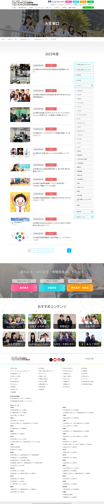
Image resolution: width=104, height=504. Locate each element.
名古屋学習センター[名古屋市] (71, 410)
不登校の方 (67, 387)
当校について (49, 7)
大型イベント (80, 187)
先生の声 (79, 80)
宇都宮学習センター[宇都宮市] (19, 428)
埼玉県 (12, 436)
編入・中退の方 (83, 4)
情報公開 (42, 389)
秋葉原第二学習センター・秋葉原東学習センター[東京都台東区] (27, 463)
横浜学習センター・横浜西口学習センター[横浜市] (24, 473)
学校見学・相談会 (80, 288)
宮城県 (12, 418)
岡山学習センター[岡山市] (70, 452)
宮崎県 (64, 481)
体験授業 (76, 1)
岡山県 (64, 449)
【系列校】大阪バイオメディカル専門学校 (21, 398)
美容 (78, 205)
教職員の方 (90, 4)
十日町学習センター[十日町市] (19, 484)
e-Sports (79, 90)
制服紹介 (14, 387)
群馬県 (12, 431)
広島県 (64, 439)
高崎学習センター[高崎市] (18, 434)
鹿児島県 (65, 486)
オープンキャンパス (39, 7)
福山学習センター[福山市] (70, 447)
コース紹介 (13, 7)
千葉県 (12, 444)
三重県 (64, 415)
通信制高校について (16, 373)
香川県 (64, 455)
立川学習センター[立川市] (18, 465)
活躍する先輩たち (72, 7)
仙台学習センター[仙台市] (18, 420)
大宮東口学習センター (25, 39)
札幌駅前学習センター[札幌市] (19, 412)
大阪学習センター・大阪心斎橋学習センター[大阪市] (76, 423)
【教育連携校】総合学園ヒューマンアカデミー (22, 401)
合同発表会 (80, 179)
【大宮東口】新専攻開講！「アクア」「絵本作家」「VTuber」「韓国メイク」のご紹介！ (49, 184)
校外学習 (79, 195)
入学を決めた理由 (82, 159)
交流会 (79, 151)
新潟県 (12, 476)
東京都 (12, 452)
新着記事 (79, 211)
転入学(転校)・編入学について (47, 371)
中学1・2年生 (68, 4)
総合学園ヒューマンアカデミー (84, 200)
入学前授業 (80, 163)
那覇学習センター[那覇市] (70, 497)
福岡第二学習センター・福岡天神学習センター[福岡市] (77, 473)
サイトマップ (85, 379)
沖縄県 (64, 492)
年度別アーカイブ (81, 217)
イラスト (79, 111)
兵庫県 (64, 434)
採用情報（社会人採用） (88, 381)
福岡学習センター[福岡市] (70, 471)
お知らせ (79, 99)
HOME (3, 39)
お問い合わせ (86, 376)
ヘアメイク (80, 135)
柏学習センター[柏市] (17, 449)
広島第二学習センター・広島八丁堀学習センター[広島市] (78, 444)
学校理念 (64, 7)
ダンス (78, 119)
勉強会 (79, 167)
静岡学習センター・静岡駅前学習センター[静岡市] (24, 489)
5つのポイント (57, 7)
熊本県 (64, 476)
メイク (78, 147)
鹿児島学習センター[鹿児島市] (71, 489)
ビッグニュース (81, 123)
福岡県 (64, 465)
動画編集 (79, 171)
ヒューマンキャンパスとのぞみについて (21, 371)
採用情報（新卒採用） (88, 384)
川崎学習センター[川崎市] (18, 471)
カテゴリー (79, 85)
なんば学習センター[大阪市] (71, 426)
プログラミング (81, 131)
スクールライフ (43, 373)
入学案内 (31, 7)
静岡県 (12, 486)
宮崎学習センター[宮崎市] (70, 484)
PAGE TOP (90, 359)
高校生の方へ (54, 4)
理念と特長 (14, 368)
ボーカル (79, 139)
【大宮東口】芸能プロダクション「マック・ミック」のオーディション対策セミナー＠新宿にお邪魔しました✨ (51, 114)
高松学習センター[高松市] (70, 457)
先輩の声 (79, 75)
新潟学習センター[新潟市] (18, 478)
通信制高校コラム (44, 384)
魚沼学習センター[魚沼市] (18, 481)
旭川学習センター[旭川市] (18, 415)
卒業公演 (79, 175)
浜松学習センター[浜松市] (18, 492)
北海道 (12, 407)
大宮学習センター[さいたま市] (19, 439)
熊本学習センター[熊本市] (70, 478)
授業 (78, 191)
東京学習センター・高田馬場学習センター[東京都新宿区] (25, 455)
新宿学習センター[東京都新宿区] (20, 457)
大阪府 (64, 420)
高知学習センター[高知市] (70, 463)
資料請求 (69, 1)
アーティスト (80, 103)
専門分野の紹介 (15, 381)
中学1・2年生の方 (68, 368)
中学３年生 (61, 4)
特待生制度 (42, 387)
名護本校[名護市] (68, 494)
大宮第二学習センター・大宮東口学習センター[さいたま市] (26, 441)
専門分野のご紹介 (22, 7)
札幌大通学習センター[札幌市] (19, 410)
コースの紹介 (15, 379)
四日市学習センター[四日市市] (71, 418)
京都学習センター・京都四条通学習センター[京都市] (76, 431)
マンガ (78, 143)
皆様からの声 (43, 376)
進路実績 (14, 392)
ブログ (79, 127)
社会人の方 (67, 379)
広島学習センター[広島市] (70, 441)
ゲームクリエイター (82, 115)
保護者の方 (75, 4)
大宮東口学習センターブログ (41, 39)
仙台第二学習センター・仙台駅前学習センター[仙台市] (25, 423)
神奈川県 (12, 468)
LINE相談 (90, 1)
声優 (78, 183)
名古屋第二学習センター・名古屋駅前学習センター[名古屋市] (79, 412)
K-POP (79, 95)
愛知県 (64, 407)
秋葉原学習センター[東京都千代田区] (21, 460)
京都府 (64, 428)
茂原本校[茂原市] (16, 447)
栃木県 (12, 426)
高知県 (64, 460)
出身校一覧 (14, 389)
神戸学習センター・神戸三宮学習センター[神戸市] (76, 436)
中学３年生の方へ (68, 371)
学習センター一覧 (12, 39)
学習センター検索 (89, 7)
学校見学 (83, 1)
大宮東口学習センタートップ (83, 64)
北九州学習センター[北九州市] (71, 468)
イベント (79, 107)
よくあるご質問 (43, 381)
